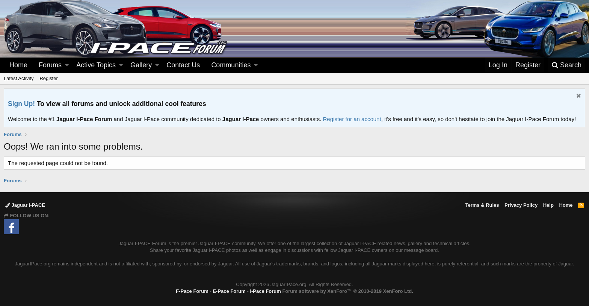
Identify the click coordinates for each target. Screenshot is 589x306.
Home (18, 65)
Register (48, 78)
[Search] (566, 65)
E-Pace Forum (229, 291)
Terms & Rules (482, 205)
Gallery (141, 65)
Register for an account (352, 119)
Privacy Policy (521, 205)
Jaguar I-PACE (25, 205)
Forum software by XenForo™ (347, 291)
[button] (67, 65)
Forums (50, 65)
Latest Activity (18, 78)
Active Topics (96, 65)
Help (548, 205)
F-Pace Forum (192, 291)
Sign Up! (21, 104)
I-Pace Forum (265, 291)
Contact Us (183, 65)
